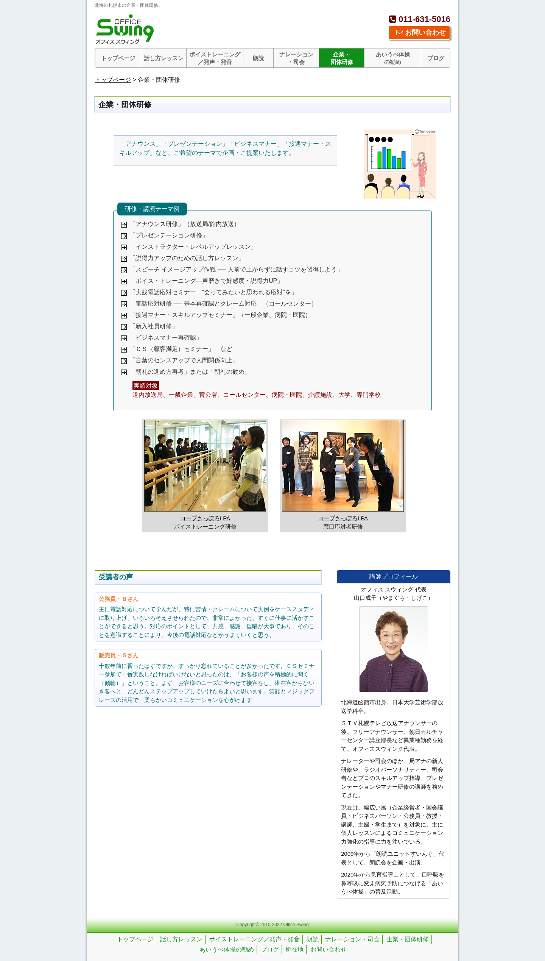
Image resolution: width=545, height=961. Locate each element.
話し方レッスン (164, 58)
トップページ (118, 58)
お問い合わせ (421, 32)
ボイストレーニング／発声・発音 (214, 58)
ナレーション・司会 (296, 58)
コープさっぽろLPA (205, 518)
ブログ (435, 58)
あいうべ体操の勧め (393, 58)
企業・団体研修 (341, 58)
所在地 (294, 949)
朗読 (258, 58)
